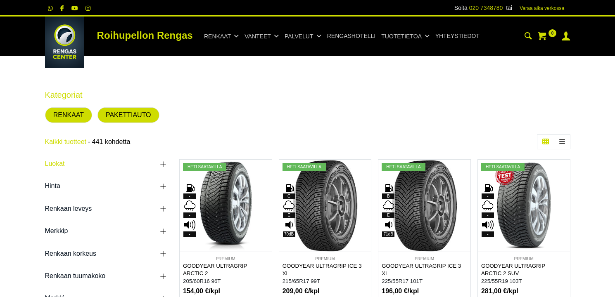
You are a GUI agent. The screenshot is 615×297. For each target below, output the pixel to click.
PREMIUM (225, 259)
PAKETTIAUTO (128, 114)
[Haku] (528, 37)
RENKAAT (68, 114)
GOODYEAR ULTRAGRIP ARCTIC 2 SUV (513, 270)
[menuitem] (351, 36)
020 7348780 (486, 8)
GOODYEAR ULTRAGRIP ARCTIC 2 (215, 270)
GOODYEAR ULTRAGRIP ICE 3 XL (322, 270)
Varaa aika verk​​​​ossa (542, 8)
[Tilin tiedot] (565, 37)
